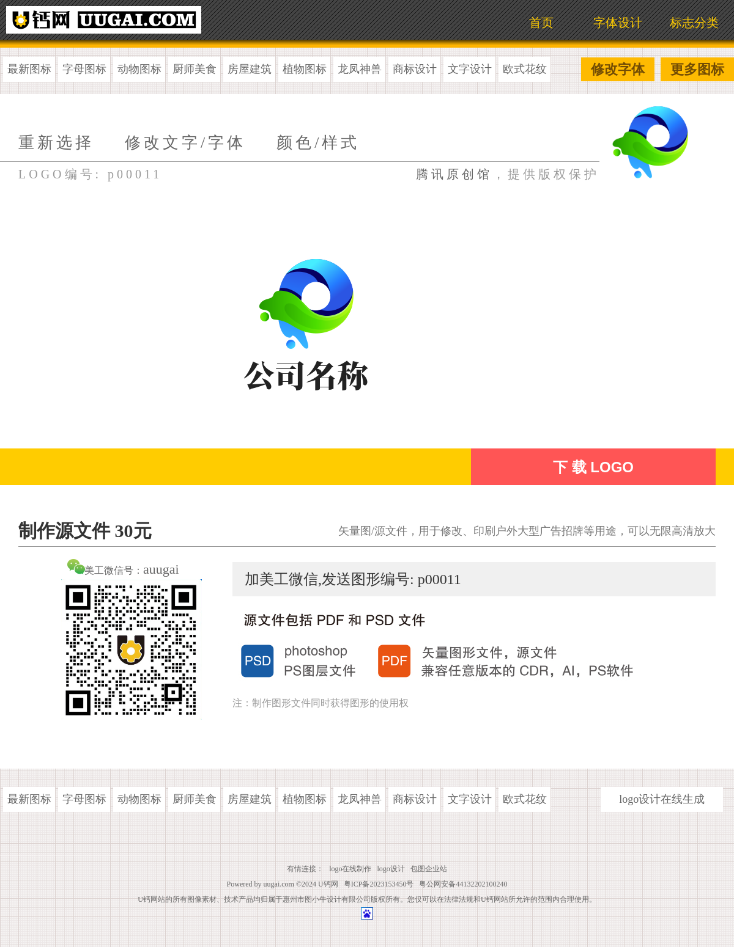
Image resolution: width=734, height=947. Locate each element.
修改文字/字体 (185, 143)
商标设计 (415, 69)
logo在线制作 (350, 869)
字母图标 (84, 69)
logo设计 (391, 869)
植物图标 (305, 69)
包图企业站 (428, 869)
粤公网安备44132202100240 (463, 884)
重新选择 (56, 143)
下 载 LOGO (593, 467)
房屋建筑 (250, 69)
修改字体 (618, 69)
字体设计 (617, 22)
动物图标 (139, 69)
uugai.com (279, 884)
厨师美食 (194, 69)
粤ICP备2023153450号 (379, 884)
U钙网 (328, 884)
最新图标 (29, 69)
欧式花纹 (525, 69)
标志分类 (694, 22)
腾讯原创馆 (454, 174)
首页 (541, 22)
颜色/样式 (318, 143)
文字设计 (470, 69)
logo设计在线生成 (662, 799)
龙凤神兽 (360, 69)
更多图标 (697, 69)
